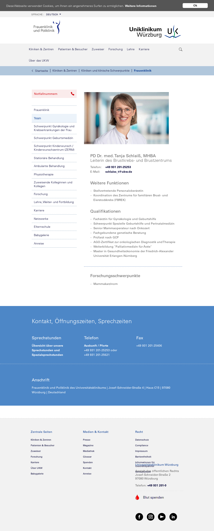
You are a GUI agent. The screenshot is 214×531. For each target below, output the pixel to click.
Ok (195, 5)
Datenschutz (142, 439)
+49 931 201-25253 (118, 167)
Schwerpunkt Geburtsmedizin (53, 138)
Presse (86, 439)
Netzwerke (41, 219)
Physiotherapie (44, 174)
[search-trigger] (180, 49)
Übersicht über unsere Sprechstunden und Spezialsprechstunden (47, 350)
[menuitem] (45, 14)
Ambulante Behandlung (49, 166)
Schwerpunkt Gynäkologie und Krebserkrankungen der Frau (54, 128)
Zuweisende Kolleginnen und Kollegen (53, 184)
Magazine (88, 445)
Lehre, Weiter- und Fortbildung (54, 202)
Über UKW (36, 468)
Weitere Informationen (144, 6)
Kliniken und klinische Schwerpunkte (105, 70)
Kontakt (87, 468)
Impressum (141, 451)
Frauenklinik (143, 70)
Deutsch (44, 14)
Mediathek (88, 451)
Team (37, 118)
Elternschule (42, 227)
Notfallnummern (54, 93)
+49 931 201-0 (156, 485)
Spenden (88, 462)
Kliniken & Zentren (64, 70)
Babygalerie (41, 235)
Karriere (39, 210)
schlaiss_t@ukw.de (118, 172)
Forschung (41, 194)
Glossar (87, 456)
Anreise (39, 243)
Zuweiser (36, 451)
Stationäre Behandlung (49, 158)
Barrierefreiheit (143, 456)
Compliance (141, 445)
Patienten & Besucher (42, 445)
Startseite (40, 71)
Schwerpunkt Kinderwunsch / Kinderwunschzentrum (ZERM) (54, 148)
